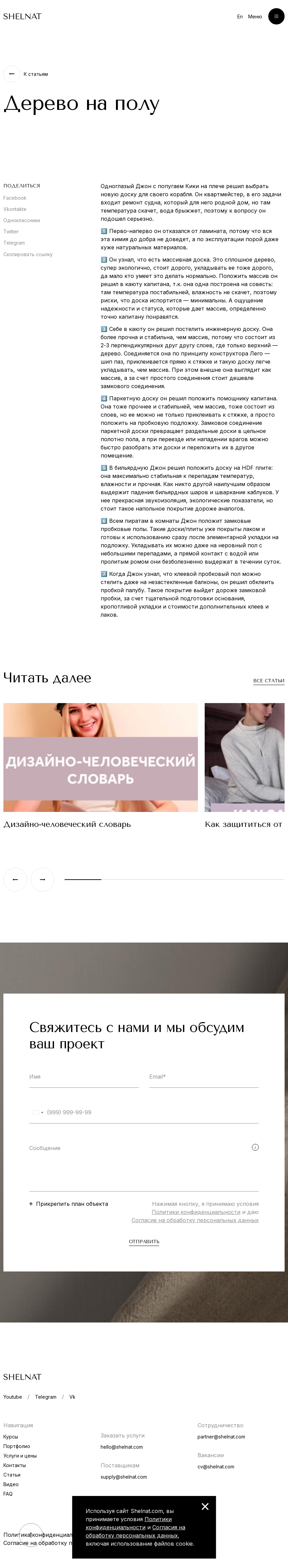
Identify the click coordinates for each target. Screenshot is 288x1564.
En (240, 16)
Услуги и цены (20, 1456)
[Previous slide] (15, 880)
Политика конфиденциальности (47, 1534)
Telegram (14, 243)
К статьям (36, 74)
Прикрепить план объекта (72, 1203)
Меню (255, 16)
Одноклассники (21, 220)
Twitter (11, 231)
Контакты (14, 1465)
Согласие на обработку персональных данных (195, 1220)
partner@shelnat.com (221, 1437)
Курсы (10, 1437)
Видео (11, 1484)
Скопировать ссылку (28, 254)
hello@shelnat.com (122, 1447)
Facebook (15, 198)
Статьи (11, 1475)
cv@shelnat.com (216, 1466)
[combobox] (37, 1112)
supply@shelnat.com (124, 1477)
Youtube (12, 1397)
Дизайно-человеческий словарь (67, 824)
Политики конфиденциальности (196, 1212)
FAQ (8, 1494)
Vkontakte (15, 209)
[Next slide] (42, 880)
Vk (72, 1397)
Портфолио (16, 1446)
